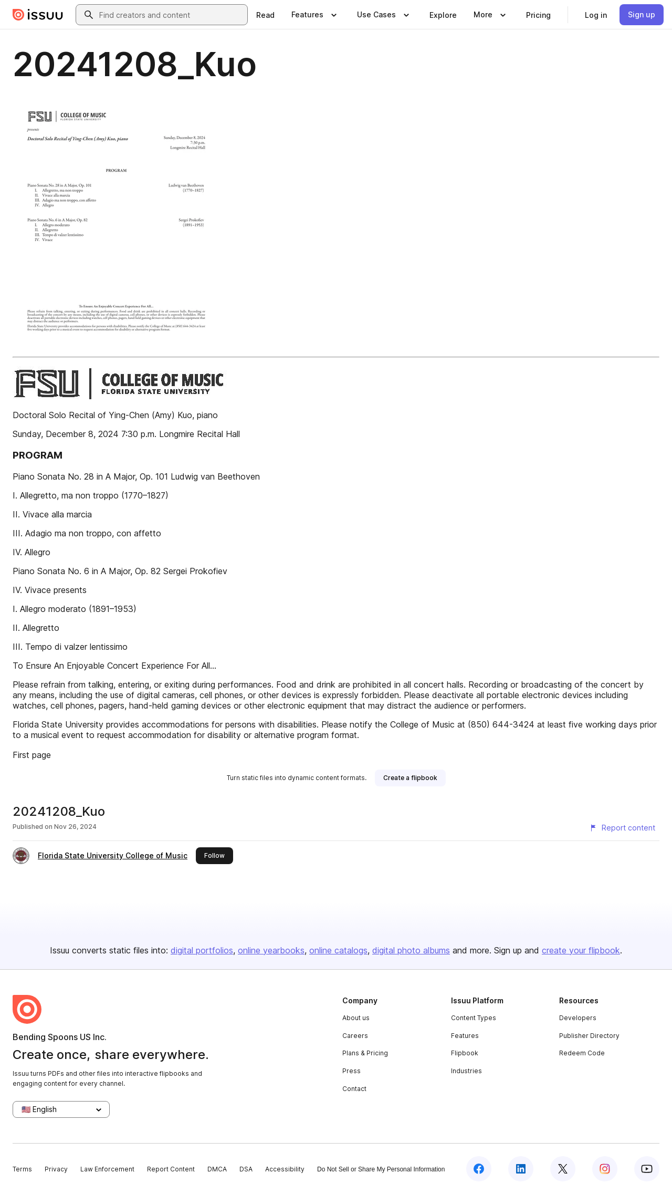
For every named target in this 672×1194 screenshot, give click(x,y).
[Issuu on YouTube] (646, 1168)
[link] (265, 14)
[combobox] (171, 15)
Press (351, 1071)
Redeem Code (582, 1053)
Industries (466, 1071)
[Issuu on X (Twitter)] (562, 1168)
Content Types (473, 1018)
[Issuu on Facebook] (478, 1168)
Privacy (56, 1169)
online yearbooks (271, 950)
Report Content (171, 1169)
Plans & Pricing (365, 1053)
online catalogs (338, 950)
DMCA (217, 1169)
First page (32, 755)
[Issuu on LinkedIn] (520, 1168)
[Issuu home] (37, 14)
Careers (355, 1036)
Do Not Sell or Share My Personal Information (381, 1169)
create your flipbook (581, 950)
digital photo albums (411, 950)
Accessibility (284, 1169)
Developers (577, 1018)
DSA (246, 1169)
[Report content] (622, 828)
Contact (354, 1089)
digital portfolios (202, 950)
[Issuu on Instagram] (604, 1168)
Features (465, 1036)
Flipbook (464, 1053)
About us (356, 1018)
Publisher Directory (589, 1036)
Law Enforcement (107, 1169)
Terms (22, 1169)
